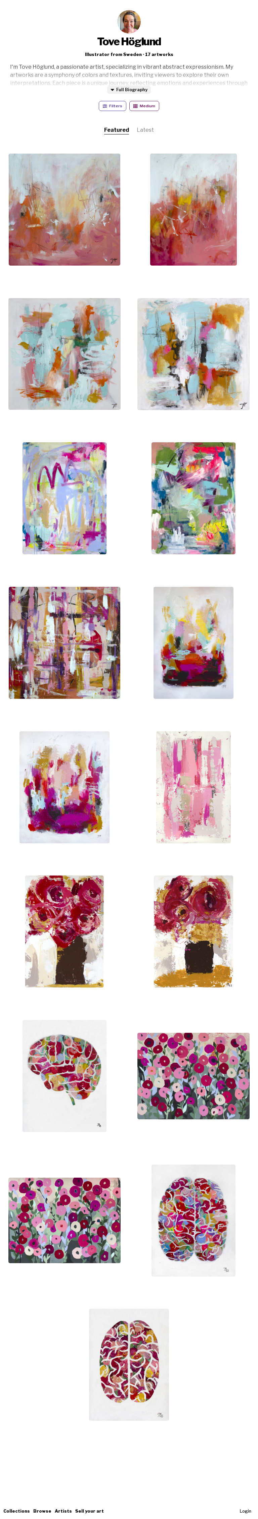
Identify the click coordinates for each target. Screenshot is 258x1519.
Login (245, 1511)
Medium (144, 106)
